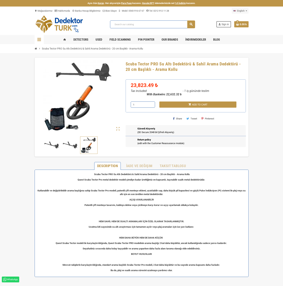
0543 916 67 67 (136, 10)
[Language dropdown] (240, 11)
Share (177, 118)
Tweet (191, 118)
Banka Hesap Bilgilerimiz (86, 10)
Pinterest (207, 118)
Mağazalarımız (43, 10)
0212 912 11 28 (161, 10)
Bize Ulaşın (110, 10)
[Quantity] (143, 104)
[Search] (152, 24)
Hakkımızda (62, 10)
